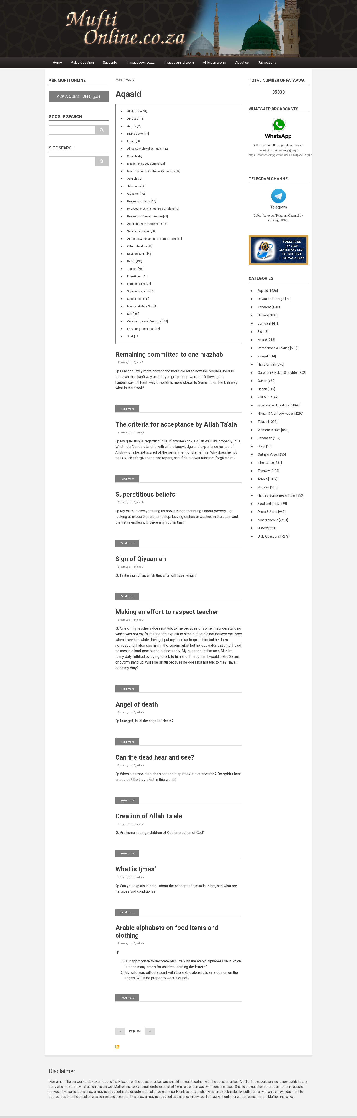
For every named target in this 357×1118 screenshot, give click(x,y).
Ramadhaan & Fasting (277, 348)
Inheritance (270, 462)
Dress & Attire (272, 512)
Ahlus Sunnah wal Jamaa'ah (147, 148)
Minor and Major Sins (142, 306)
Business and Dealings (279, 405)
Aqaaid (268, 291)
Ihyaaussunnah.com (179, 63)
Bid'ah (134, 261)
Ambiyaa (135, 118)
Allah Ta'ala (137, 111)
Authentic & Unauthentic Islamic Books (154, 238)
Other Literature (139, 246)
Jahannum (136, 186)
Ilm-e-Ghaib (136, 276)
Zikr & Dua (269, 397)
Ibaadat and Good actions (146, 163)
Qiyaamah (136, 193)
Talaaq (267, 422)
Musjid (266, 340)
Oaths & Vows (272, 454)
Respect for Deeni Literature (147, 216)
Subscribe (110, 63)
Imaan (133, 141)
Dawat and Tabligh (274, 299)
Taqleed (135, 268)
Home (57, 63)
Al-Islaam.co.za (214, 63)
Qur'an (266, 381)
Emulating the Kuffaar (143, 329)
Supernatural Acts (140, 291)
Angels (134, 126)
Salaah (268, 315)
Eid (263, 331)
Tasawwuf (268, 471)
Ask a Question (82, 63)
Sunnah (134, 156)
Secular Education (141, 231)
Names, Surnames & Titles (281, 495)
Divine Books (138, 133)
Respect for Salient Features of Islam (153, 208)
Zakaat (267, 356)
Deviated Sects (139, 253)
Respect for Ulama (141, 201)
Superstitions (138, 298)
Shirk (133, 336)
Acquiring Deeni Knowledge (147, 223)
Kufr (133, 313)
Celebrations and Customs (147, 321)
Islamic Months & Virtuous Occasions (153, 171)
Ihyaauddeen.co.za (141, 63)
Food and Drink (272, 503)
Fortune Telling (139, 283)
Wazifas (268, 487)
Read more (130, 409)
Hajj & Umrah (271, 364)
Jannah (134, 178)
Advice (267, 479)
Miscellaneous (273, 520)
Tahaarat (269, 307)
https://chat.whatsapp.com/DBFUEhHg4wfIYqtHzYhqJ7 (285, 155)
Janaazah (269, 438)
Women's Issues (273, 430)
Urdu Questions (274, 536)
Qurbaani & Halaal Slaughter (282, 372)
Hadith (266, 389)
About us (242, 63)
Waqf (265, 446)
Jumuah (268, 323)
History (267, 528)
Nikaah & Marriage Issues (280, 413)
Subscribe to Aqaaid (117, 1046)
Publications (267, 63)
